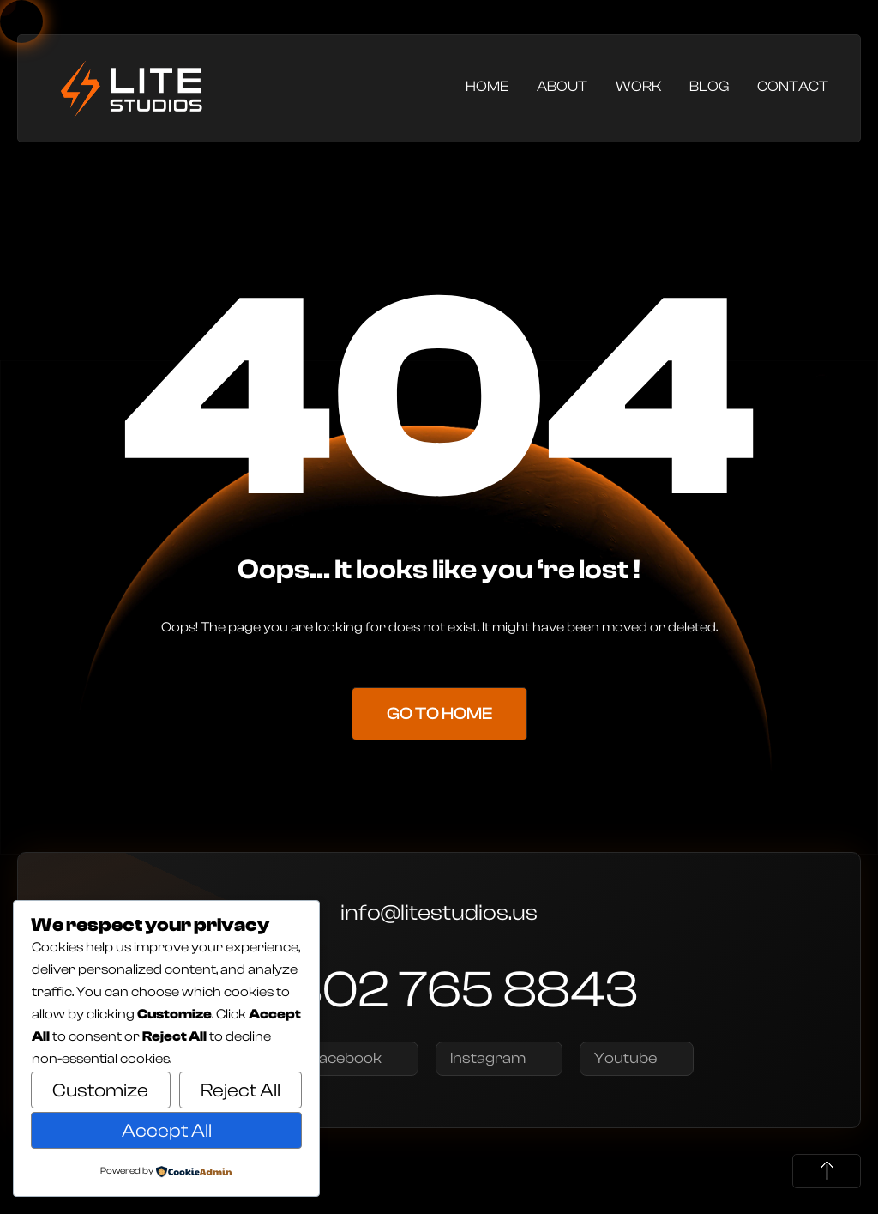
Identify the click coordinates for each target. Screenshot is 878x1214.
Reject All (240, 1090)
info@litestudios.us (439, 915)
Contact (792, 86)
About (562, 86)
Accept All (167, 1131)
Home (487, 86)
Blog (709, 86)
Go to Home (439, 713)
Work (638, 86)
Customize (100, 1090)
